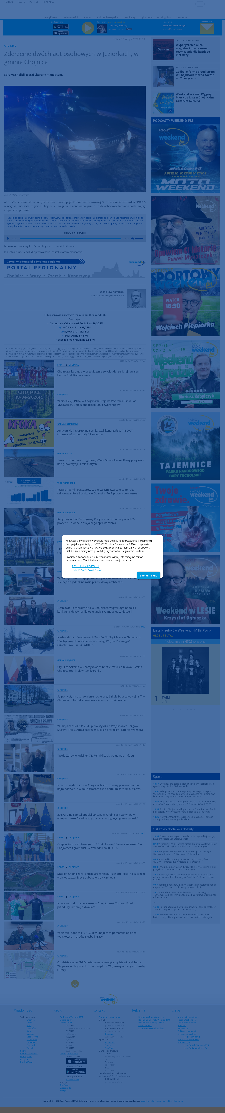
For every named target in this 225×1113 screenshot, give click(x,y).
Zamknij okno (148, 575)
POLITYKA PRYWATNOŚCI (87, 570)
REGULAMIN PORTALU (85, 566)
